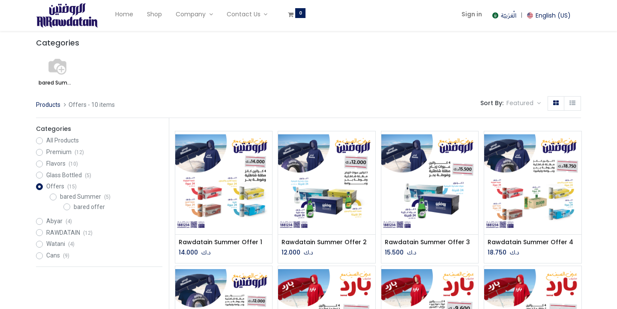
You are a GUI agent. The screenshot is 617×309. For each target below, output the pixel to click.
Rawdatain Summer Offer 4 (530, 242)
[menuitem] (124, 14)
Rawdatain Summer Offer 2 (324, 242)
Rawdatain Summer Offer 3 (427, 242)
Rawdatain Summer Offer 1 (220, 242)
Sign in (471, 14)
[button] (523, 103)
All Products (62, 140)
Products (48, 104)
